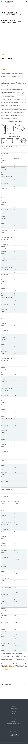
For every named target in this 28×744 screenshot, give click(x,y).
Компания (14, 702)
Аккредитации (14, 709)
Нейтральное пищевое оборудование (14, 724)
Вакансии (14, 711)
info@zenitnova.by (15, 740)
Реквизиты (14, 713)
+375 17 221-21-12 (14, 730)
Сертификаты (14, 708)
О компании (14, 704)
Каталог (14, 717)
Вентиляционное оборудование (14, 719)
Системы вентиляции (14, 721)
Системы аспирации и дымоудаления (14, 723)
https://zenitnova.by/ (10, 666)
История (14, 706)
